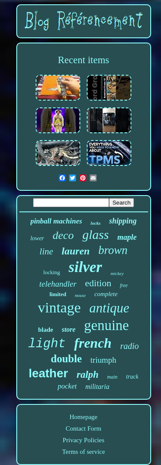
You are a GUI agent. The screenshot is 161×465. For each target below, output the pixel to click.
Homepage (83, 416)
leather (48, 373)
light (47, 344)
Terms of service (83, 451)
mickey (117, 273)
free (124, 285)
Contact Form (83, 428)
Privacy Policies (83, 440)
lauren (76, 251)
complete (106, 294)
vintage (59, 307)
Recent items (83, 60)
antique (109, 307)
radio (129, 346)
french (93, 343)
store (69, 329)
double (66, 358)
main (112, 377)
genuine (106, 325)
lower (37, 238)
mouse (80, 295)
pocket (67, 386)
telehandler (58, 283)
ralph (87, 374)
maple (127, 237)
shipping (123, 221)
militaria (97, 386)
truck (132, 376)
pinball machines (56, 221)
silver (85, 267)
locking (51, 272)
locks (95, 223)
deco (63, 235)
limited (57, 294)
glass (95, 234)
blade (45, 329)
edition (98, 283)
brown (113, 250)
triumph (103, 359)
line (46, 251)
